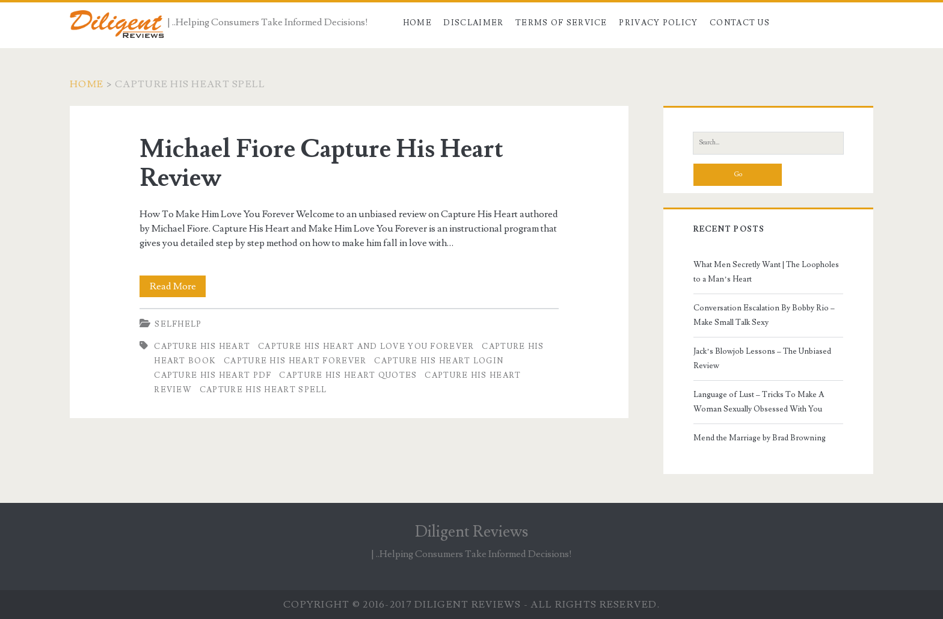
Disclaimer (473, 23)
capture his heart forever (295, 361)
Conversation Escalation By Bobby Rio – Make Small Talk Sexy (764, 315)
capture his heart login (438, 361)
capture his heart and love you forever (366, 346)
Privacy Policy (658, 23)
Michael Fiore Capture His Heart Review (321, 163)
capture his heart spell (263, 390)
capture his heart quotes (348, 375)
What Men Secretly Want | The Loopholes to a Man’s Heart (766, 272)
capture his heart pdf (212, 375)
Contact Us (740, 23)
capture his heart (202, 346)
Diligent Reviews (471, 532)
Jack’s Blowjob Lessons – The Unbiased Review (762, 358)
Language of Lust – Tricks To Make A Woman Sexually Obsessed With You (758, 402)
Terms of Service (561, 23)
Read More (178, 286)
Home (417, 23)
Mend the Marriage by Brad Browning (759, 438)
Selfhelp (178, 324)
